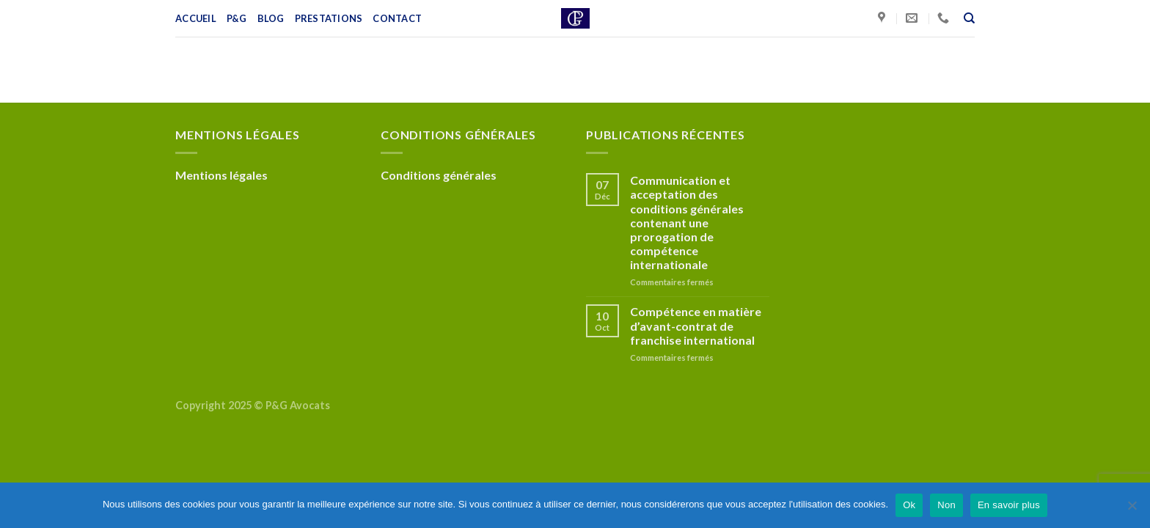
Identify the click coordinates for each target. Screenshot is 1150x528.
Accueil (195, 18)
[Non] (1131, 509)
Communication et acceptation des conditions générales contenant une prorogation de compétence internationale (687, 222)
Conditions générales (439, 175)
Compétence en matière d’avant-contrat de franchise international (695, 325)
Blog (271, 18)
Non (946, 504)
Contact (397, 18)
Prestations (329, 18)
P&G (237, 18)
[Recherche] (969, 18)
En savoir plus (1009, 504)
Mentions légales (221, 175)
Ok (909, 504)
